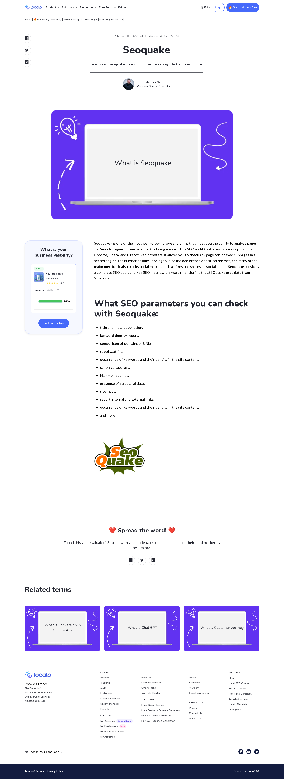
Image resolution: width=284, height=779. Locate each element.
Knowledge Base (238, 699)
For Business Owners (112, 731)
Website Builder (150, 693)
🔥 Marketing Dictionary (47, 19)
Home (28, 19)
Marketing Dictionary (240, 694)
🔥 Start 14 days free (243, 7)
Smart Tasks (148, 688)
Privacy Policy (55, 771)
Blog (231, 678)
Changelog (235, 709)
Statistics (194, 682)
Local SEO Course (239, 683)
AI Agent (194, 688)
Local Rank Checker (152, 705)
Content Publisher (110, 698)
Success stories (238, 688)
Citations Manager (151, 682)
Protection (106, 693)
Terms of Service (34, 771)
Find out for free (53, 323)
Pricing (123, 7)
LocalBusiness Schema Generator (160, 710)
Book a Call (195, 718)
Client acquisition (199, 693)
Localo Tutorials (238, 704)
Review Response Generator (158, 721)
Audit (103, 688)
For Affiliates (107, 737)
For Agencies (116, 721)
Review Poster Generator (156, 715)
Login (218, 7)
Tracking (105, 683)
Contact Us (195, 713)
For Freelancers (113, 726)
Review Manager (109, 704)
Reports (104, 709)
